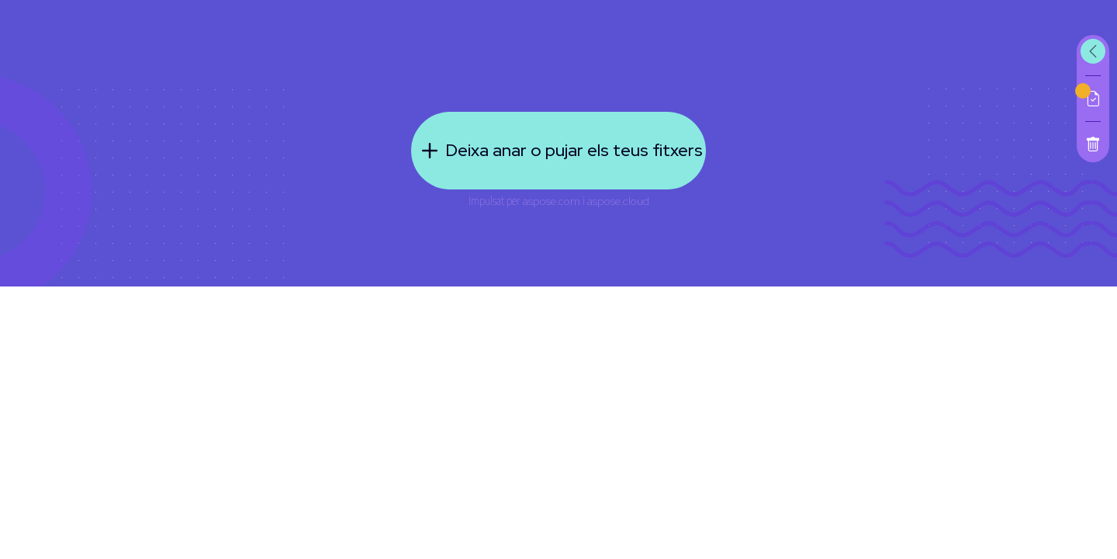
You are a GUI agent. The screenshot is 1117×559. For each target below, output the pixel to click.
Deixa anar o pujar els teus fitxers (558, 150)
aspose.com (551, 201)
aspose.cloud (618, 201)
